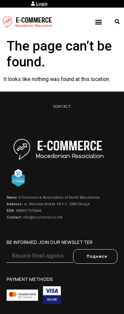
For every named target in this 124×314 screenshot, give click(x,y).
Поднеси (97, 256)
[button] (98, 21)
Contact (62, 106)
